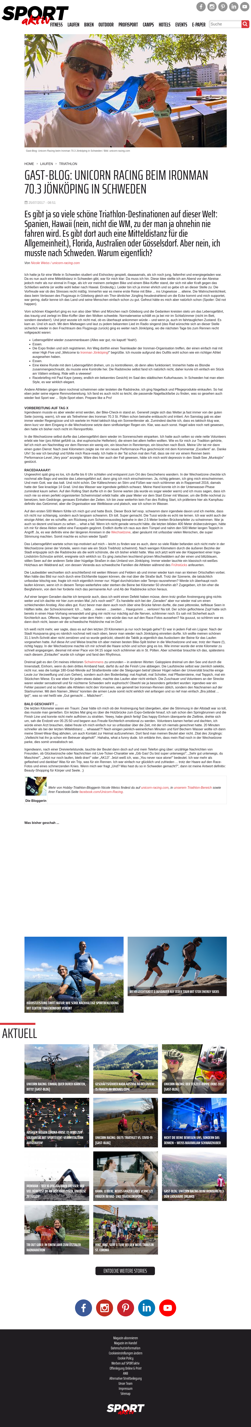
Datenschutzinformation (125, 1348)
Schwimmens (94, 662)
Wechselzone (121, 532)
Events (181, 24)
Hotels (165, 24)
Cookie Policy (125, 1358)
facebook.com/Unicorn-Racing (101, 792)
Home (29, 164)
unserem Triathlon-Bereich (193, 787)
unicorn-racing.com (155, 787)
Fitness (56, 24)
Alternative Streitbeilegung (125, 1378)
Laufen (73, 24)
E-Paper (198, 24)
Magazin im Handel (125, 1343)
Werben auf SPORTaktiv (125, 1363)
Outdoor (106, 24)
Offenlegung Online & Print (126, 1368)
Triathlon (68, 164)
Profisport (128, 24)
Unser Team (125, 1383)
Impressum (125, 1388)
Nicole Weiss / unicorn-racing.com (55, 263)
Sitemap (125, 1393)
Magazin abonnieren (125, 1338)
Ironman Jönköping (94, 352)
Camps (148, 24)
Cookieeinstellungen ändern (125, 1353)
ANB (125, 1373)
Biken (89, 24)
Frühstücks (179, 565)
